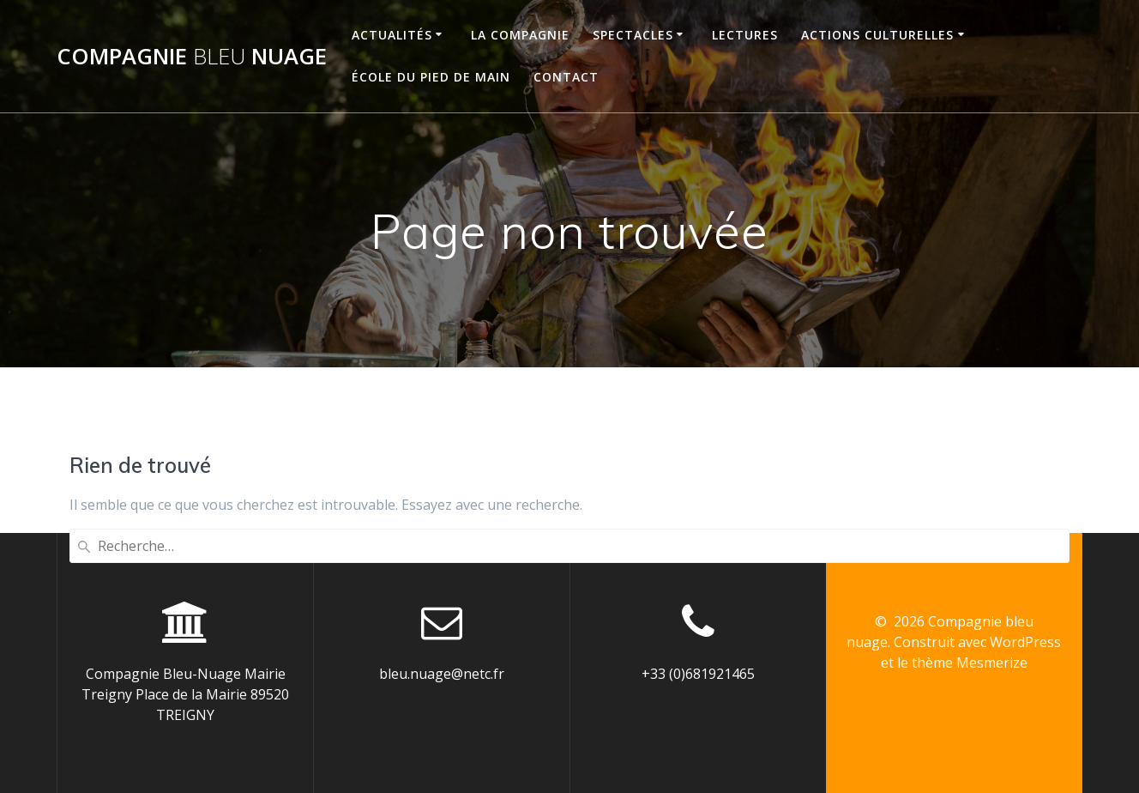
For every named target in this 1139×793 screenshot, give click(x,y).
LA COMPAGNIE (520, 35)
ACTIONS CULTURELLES (877, 35)
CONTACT (566, 77)
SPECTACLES (633, 35)
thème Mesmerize (970, 662)
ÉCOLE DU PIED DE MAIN (431, 77)
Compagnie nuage (192, 56)
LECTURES (745, 35)
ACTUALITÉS (392, 35)
